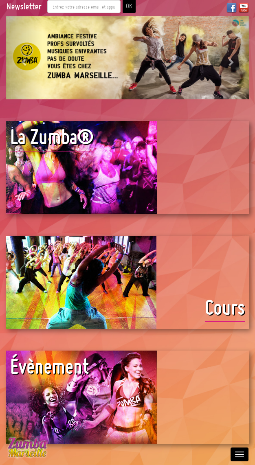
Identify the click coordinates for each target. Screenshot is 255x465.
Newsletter (23, 6)
